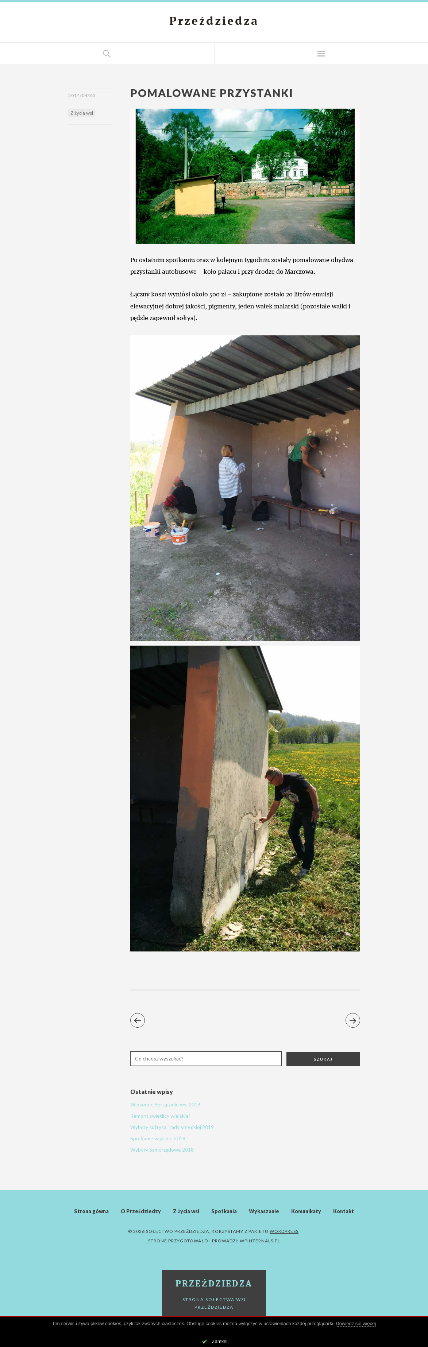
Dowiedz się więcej (356, 1323)
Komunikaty (306, 1211)
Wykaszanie (264, 1211)
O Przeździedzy (141, 1211)
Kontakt (343, 1211)
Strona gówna (91, 1211)
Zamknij (220, 1341)
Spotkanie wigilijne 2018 (157, 1138)
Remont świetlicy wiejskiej (160, 1116)
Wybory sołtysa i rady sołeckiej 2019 (172, 1127)
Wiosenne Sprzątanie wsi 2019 (165, 1104)
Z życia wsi (81, 113)
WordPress (284, 1231)
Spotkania (224, 1211)
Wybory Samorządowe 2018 (162, 1149)
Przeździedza (213, 22)
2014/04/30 (81, 95)
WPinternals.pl (260, 1240)
